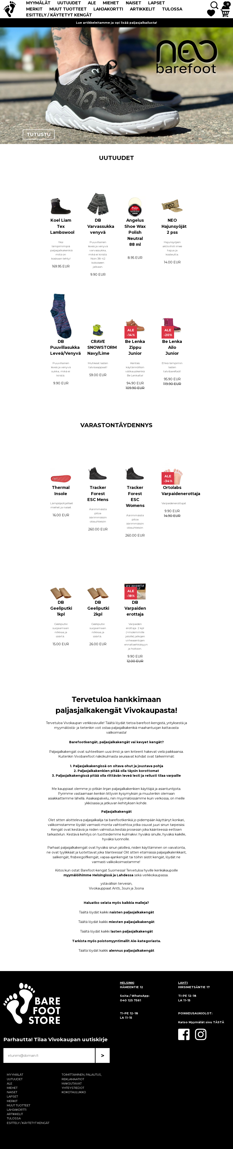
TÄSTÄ (218, 1022)
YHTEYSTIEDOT (73, 1088)
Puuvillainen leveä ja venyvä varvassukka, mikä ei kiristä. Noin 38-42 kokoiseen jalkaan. (98, 254)
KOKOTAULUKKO (74, 1092)
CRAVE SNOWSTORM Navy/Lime (102, 347)
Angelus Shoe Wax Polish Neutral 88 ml (135, 232)
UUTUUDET (69, 2)
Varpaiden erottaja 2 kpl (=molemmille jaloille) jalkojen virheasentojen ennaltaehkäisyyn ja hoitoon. (136, 636)
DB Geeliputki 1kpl (61, 608)
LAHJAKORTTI (108, 9)
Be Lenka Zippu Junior (135, 347)
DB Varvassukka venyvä (100, 226)
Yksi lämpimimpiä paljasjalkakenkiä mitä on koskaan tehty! (61, 250)
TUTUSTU (39, 134)
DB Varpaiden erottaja (135, 608)
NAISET (133, 2)
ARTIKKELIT (142, 9)
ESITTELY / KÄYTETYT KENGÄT (59, 15)
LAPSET (156, 2)
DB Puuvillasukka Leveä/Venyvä (65, 347)
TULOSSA (172, 9)
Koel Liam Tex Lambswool (62, 226)
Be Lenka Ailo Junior (172, 347)
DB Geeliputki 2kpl (98, 608)
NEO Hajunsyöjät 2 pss (174, 226)
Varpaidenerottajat (174, 503)
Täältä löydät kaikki (116, 912)
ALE (92, 2)
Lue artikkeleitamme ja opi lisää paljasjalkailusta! (116, 22)
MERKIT (34, 9)
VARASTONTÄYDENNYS (116, 425)
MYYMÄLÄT (38, 2)
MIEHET (111, 2)
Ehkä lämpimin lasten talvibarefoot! (172, 367)
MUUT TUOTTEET (68, 9)
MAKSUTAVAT (72, 1083)
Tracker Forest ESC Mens (97, 493)
